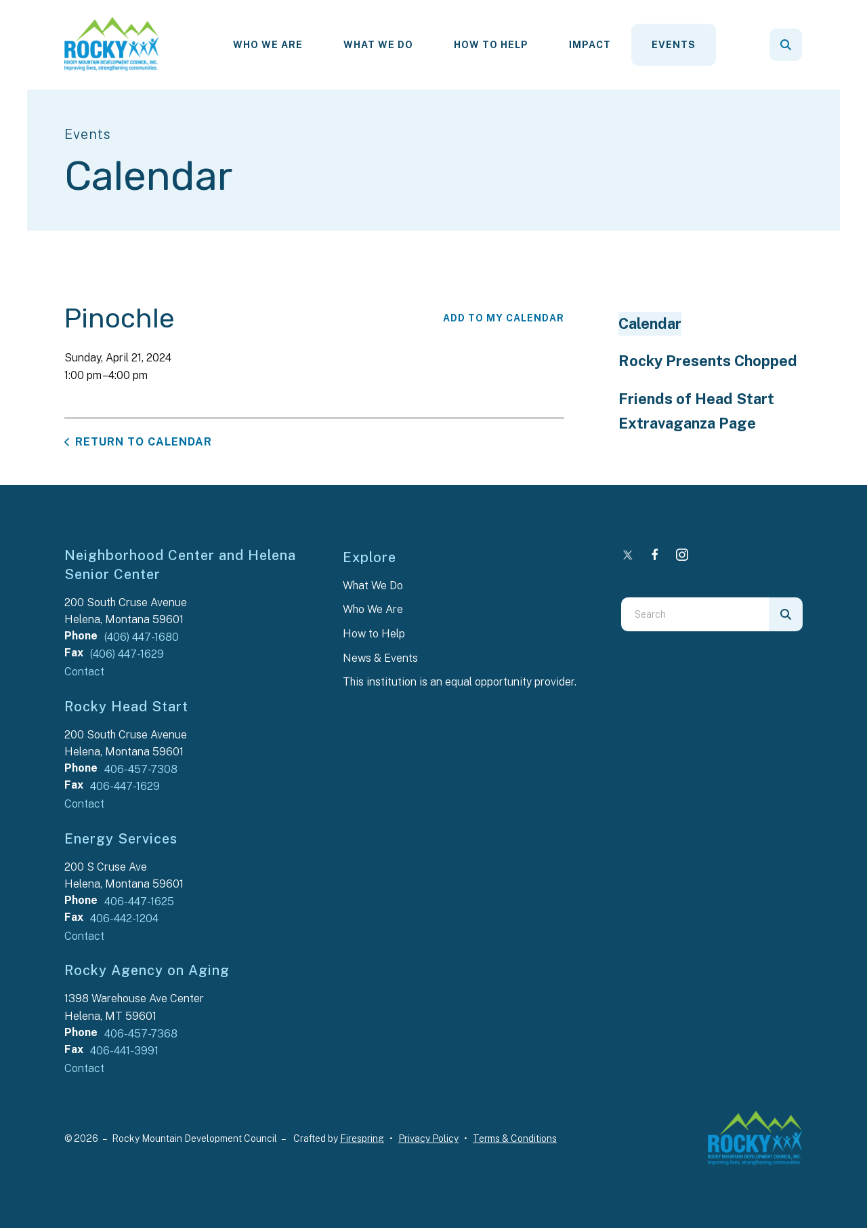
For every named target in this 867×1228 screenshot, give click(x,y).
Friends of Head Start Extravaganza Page (696, 411)
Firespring (362, 1138)
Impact (590, 44)
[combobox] (695, 614)
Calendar (649, 323)
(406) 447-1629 (127, 654)
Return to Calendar (143, 441)
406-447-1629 (125, 786)
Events (674, 44)
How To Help (491, 44)
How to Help (374, 633)
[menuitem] (268, 45)
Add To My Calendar (503, 318)
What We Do (378, 44)
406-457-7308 (140, 769)
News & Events (380, 658)
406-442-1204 (124, 918)
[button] (785, 44)
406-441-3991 (124, 1050)
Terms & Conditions (515, 1138)
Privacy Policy (428, 1138)
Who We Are (268, 44)
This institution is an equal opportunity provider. (459, 681)
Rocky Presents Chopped (707, 361)
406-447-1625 (139, 901)
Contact (84, 671)
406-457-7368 (140, 1033)
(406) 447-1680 (141, 637)
